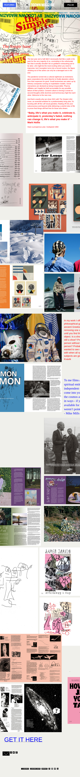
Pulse (70, 5)
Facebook (11, 752)
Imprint (44, 768)
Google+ (16, 752)
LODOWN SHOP (35, 768)
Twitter (14, 752)
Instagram (52, 769)
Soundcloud (58, 769)
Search (25, 769)
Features (9, 5)
